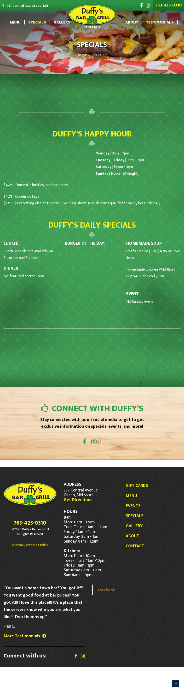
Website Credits (37, 570)
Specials (41, 22)
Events (133, 530)
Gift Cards (137, 510)
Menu (21, 22)
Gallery (62, 22)
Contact (92, 27)
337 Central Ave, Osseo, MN (19, 6)
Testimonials (155, 22)
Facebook (106, 614)
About (130, 22)
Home (83, 55)
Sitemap (18, 570)
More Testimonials (25, 661)
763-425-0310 (170, 5)
